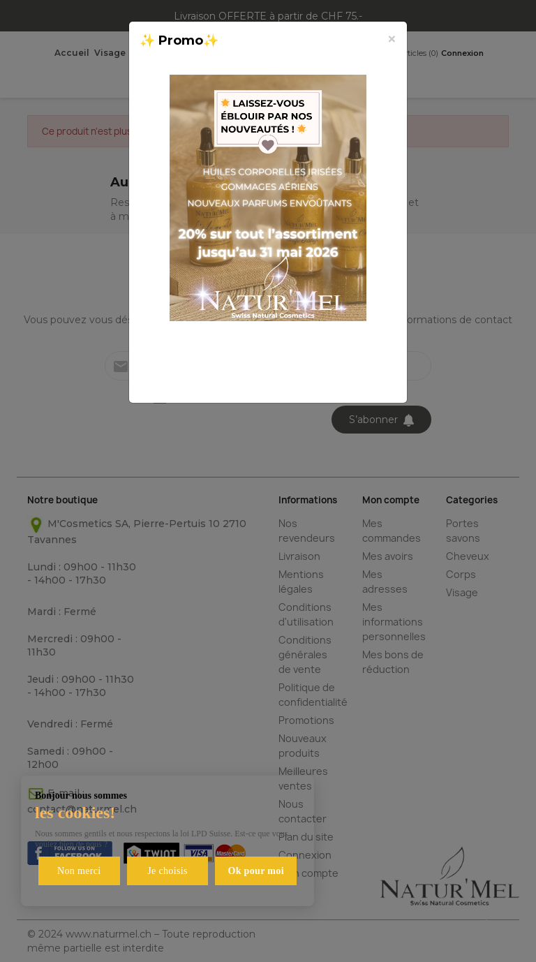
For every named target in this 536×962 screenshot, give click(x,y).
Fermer (362, 376)
